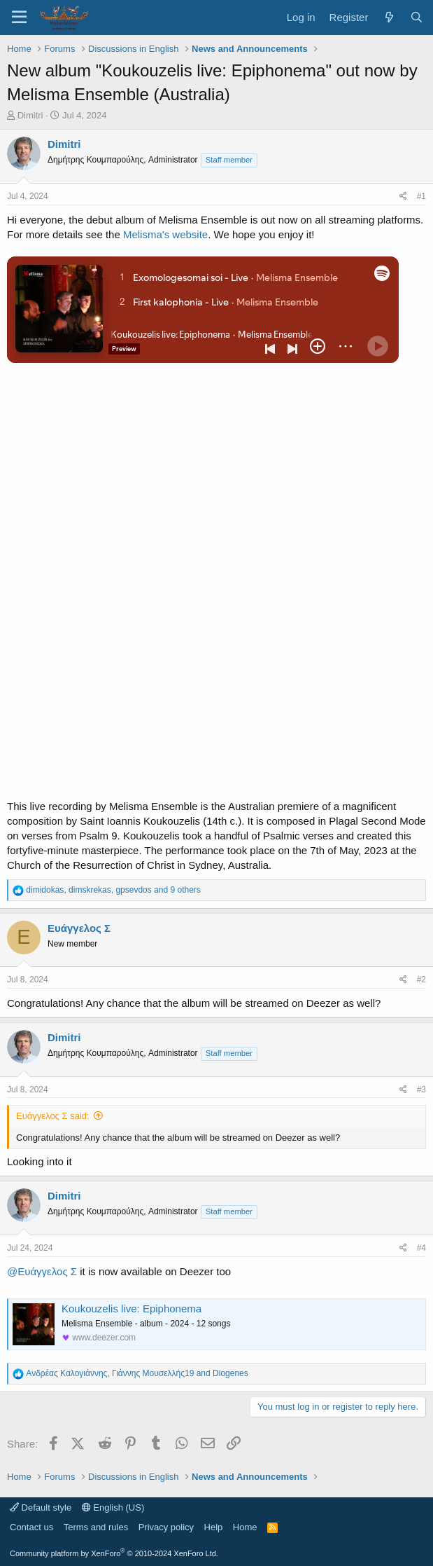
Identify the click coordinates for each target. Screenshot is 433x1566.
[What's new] (388, 17)
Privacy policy (166, 1527)
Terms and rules (96, 1527)
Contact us (31, 1527)
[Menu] (19, 17)
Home (245, 1527)
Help (213, 1527)
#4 (421, 1248)
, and (137, 1373)
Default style (40, 1507)
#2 (421, 979)
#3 (421, 1089)
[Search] (416, 17)
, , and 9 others (113, 890)
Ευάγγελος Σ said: (53, 1116)
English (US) (113, 1507)
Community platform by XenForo (114, 1553)
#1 (421, 196)
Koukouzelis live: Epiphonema (131, 1308)
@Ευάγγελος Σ (42, 1271)
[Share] (403, 196)
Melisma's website (165, 234)
